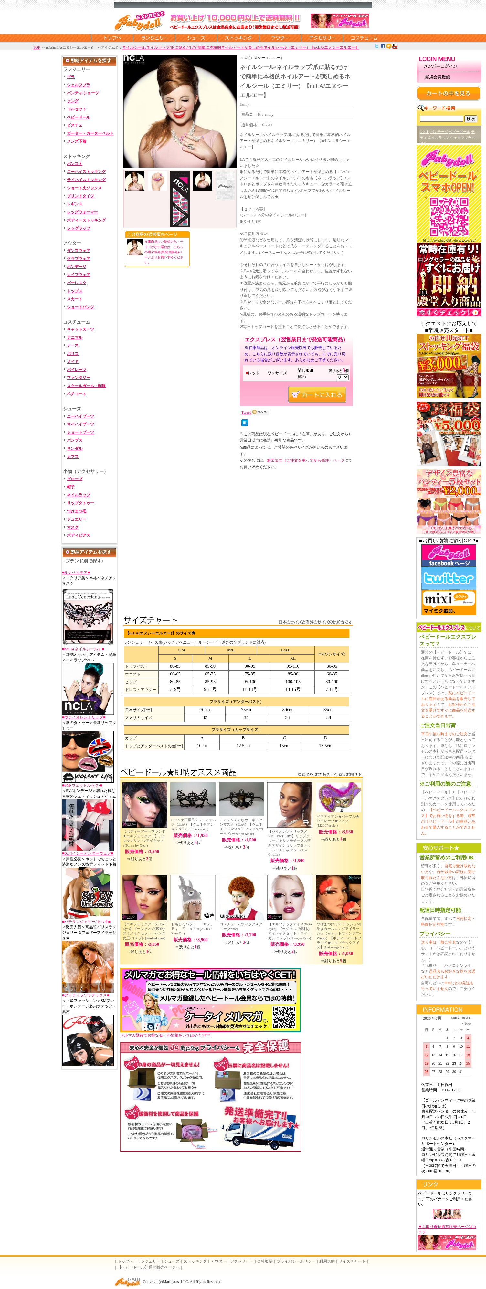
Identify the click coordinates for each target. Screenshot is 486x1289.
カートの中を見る (449, 93)
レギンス (74, 204)
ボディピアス (78, 535)
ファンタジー (78, 378)
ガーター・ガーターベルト (90, 133)
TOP (36, 47)
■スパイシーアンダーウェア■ (87, 853)
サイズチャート (352, 1261)
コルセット (76, 109)
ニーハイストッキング (86, 172)
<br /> (189, 526)
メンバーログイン (449, 66)
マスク (73, 527)
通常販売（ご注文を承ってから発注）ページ (305, 460)
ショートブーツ (80, 432)
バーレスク (76, 283)
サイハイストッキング (86, 180)
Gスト (424, 132)
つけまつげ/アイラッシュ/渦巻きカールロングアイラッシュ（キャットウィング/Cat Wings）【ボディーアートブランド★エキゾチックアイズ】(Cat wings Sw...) (339, 935)
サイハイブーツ (80, 424)
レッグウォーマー (82, 212)
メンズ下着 (76, 141)
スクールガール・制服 (86, 386)
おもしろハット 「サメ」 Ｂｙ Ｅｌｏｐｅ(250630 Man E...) (194, 928)
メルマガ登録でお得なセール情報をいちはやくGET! (210, 1033)
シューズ (196, 38)
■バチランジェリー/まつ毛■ (86, 921)
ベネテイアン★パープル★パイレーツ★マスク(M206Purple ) (338, 821)
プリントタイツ (80, 196)
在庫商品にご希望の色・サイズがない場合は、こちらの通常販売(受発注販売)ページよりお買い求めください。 (163, 252)
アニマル (74, 337)
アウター (280, 38)
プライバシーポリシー (296, 1261)
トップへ (125, 1261)
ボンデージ (76, 266)
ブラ (71, 77)
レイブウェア (78, 275)
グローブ (74, 479)
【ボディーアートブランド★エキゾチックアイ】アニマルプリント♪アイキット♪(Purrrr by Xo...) (144, 838)
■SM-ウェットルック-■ (82, 785)
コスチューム (364, 38)
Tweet (246, 412)
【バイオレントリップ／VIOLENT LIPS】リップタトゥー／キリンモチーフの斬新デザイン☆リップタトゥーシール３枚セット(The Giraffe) (290, 843)
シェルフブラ (78, 85)
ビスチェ (74, 125)
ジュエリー (76, 519)
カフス (73, 456)
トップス (74, 291)
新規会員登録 (449, 77)
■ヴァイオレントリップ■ (84, 717)
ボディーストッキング (86, 220)
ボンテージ (439, 132)
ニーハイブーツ (80, 416)
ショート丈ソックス (84, 188)
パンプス (74, 440)
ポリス (73, 353)
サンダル (74, 448)
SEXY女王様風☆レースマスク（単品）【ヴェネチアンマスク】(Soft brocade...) (193, 824)
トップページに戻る (112, 38)
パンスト (74, 163)
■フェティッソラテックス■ (86, 995)
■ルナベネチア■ (76, 572)
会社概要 (265, 1261)
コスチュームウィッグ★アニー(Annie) (241, 926)
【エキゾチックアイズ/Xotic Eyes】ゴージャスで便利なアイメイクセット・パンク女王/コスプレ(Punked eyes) (145, 931)
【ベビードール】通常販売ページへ (149, 1267)
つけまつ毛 (76, 511)
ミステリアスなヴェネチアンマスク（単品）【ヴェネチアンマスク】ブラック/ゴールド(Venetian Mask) (241, 827)
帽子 (71, 487)
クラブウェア (78, 258)
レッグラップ (78, 228)
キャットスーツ (80, 329)
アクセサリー (322, 38)
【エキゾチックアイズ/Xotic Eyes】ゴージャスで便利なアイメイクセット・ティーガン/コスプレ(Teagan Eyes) (290, 931)
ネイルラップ (78, 495)
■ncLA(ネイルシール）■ (83, 649)
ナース (73, 345)
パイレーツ (76, 369)
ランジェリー (154, 38)
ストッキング (238, 38)
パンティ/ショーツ (83, 93)
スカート (74, 299)
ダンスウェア (78, 250)
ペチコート (76, 394)
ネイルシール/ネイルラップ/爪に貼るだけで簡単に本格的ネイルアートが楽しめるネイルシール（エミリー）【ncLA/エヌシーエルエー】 (240, 47)
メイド (73, 361)
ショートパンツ (80, 307)
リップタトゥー (80, 503)
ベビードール (78, 117)
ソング (73, 101)
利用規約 (327, 1261)
